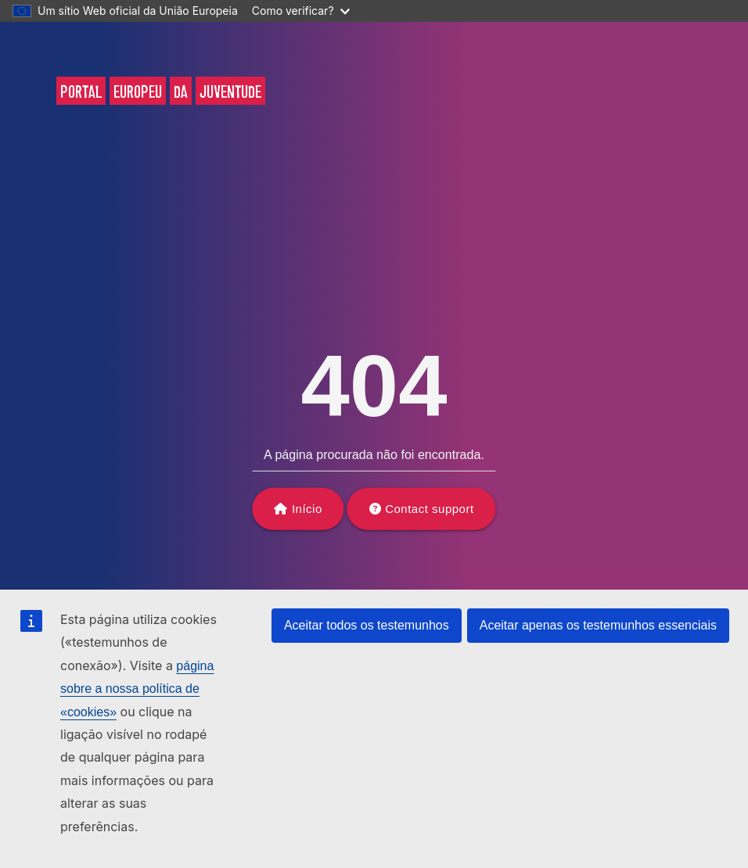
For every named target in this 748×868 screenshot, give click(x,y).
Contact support (429, 508)
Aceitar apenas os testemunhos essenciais (598, 625)
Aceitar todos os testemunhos (366, 625)
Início (307, 508)
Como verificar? (301, 10)
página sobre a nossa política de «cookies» (137, 689)
